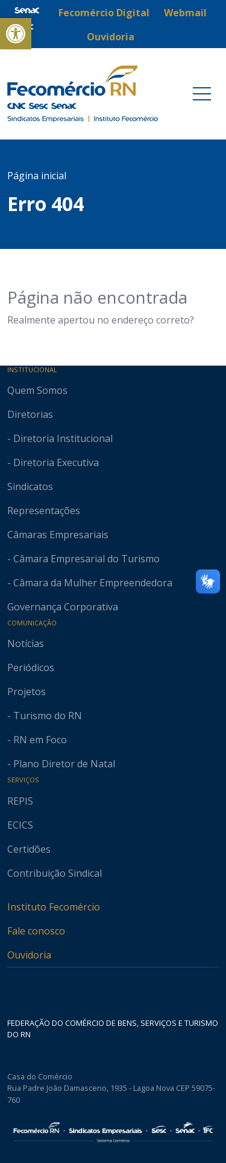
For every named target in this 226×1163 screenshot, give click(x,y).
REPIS (20, 801)
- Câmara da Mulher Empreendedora (89, 582)
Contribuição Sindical (54, 873)
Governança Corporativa (62, 606)
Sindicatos (30, 486)
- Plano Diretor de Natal (61, 763)
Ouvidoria (29, 955)
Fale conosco (36, 930)
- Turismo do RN (44, 715)
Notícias (25, 643)
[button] (15, 33)
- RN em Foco (37, 739)
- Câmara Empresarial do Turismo (83, 558)
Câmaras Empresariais (57, 534)
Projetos (26, 691)
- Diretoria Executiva (53, 462)
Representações (43, 510)
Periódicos (30, 667)
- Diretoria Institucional (60, 438)
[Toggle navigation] (202, 93)
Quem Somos (37, 390)
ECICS (20, 825)
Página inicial (36, 175)
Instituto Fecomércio (53, 906)
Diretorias (30, 414)
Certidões (29, 849)
